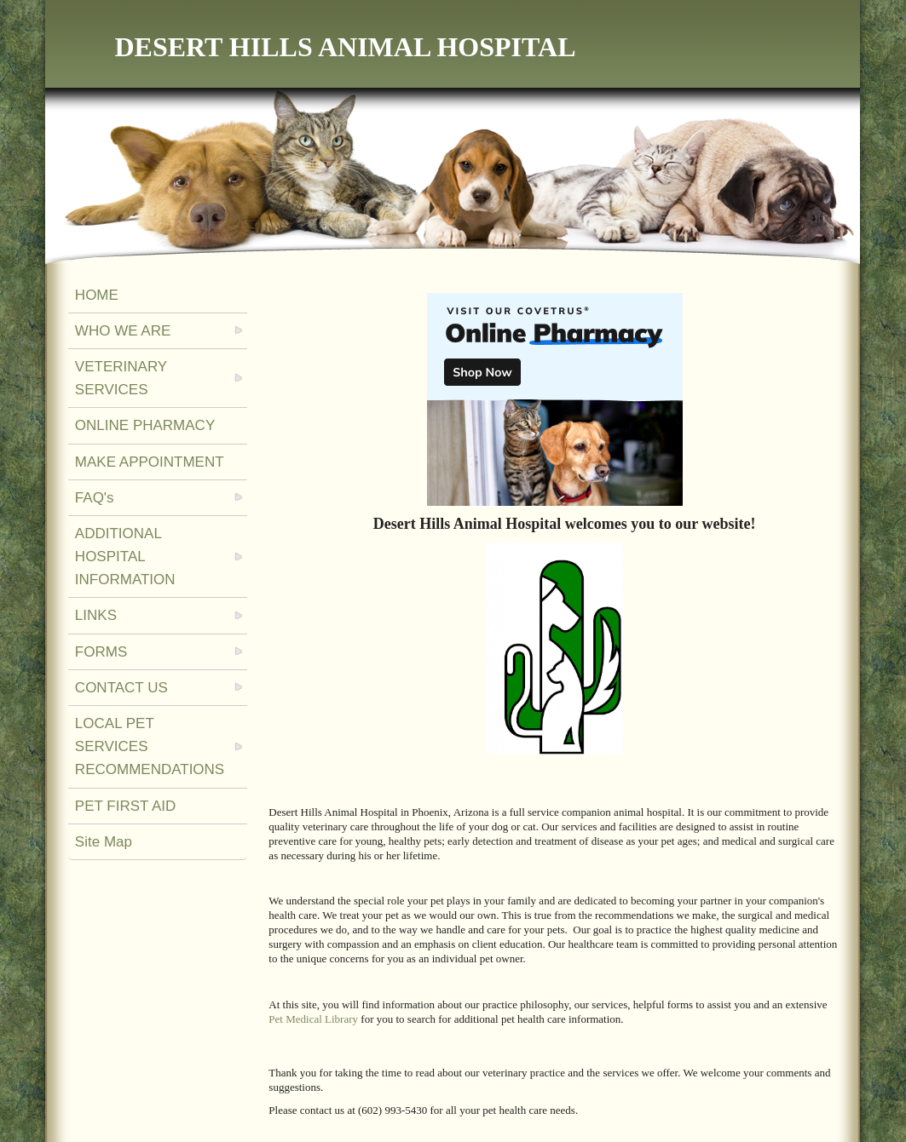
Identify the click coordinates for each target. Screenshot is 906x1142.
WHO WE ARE (122, 331)
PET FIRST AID (125, 806)
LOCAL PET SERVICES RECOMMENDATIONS (149, 746)
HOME (96, 295)
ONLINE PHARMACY (145, 425)
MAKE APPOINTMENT (149, 462)
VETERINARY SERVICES (121, 378)
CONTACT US (121, 688)
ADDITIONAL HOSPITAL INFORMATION (125, 556)
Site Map (103, 842)
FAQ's (94, 498)
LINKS (96, 615)
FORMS (101, 652)
